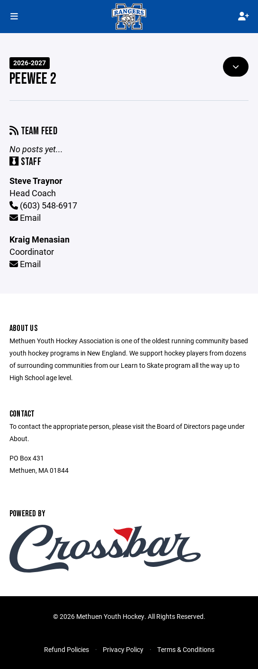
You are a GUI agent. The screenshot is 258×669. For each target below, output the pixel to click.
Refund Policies (66, 649)
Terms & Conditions (185, 649)
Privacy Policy (123, 649)
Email (25, 217)
